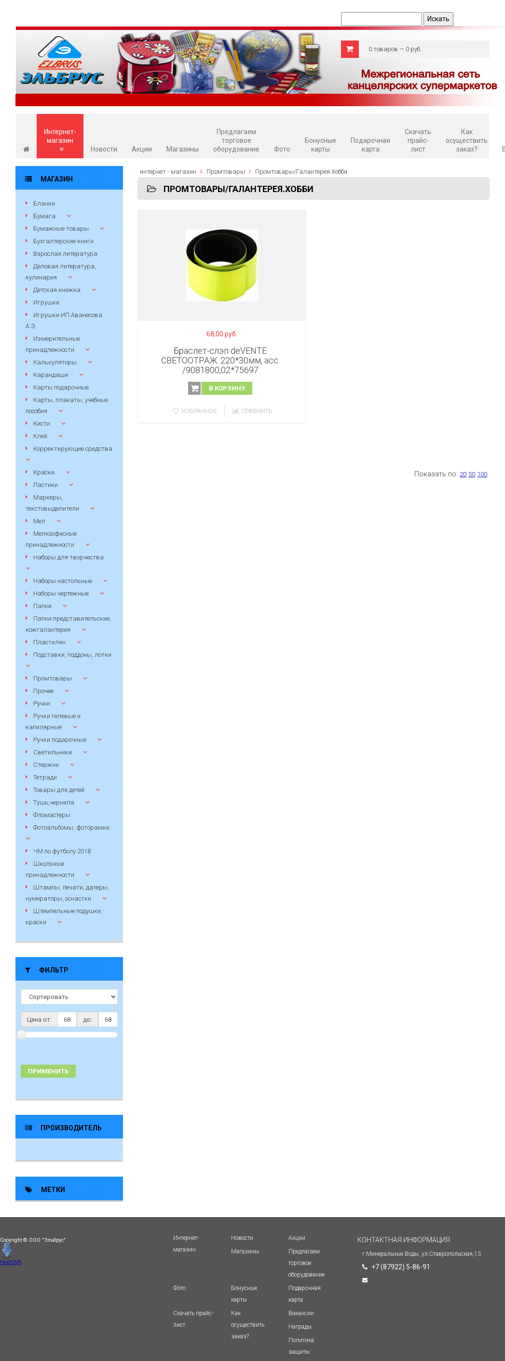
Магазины (182, 149)
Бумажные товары (61, 228)
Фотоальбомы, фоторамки (71, 827)
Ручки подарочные (59, 739)
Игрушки (46, 302)
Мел (39, 521)
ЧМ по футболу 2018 (62, 851)
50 (471, 474)
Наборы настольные (62, 580)
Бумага (44, 216)
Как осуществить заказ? (467, 140)
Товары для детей (58, 789)
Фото (282, 149)
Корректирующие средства (72, 448)
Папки (42, 606)
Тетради (45, 777)
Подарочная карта (370, 145)
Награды (300, 1326)
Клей (40, 436)
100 (482, 474)
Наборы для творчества (68, 557)
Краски (44, 472)
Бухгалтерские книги (63, 241)
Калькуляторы (55, 362)
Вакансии (301, 1313)
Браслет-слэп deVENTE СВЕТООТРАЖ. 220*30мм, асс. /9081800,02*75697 (220, 360)
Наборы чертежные (61, 593)
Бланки (44, 203)
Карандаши (50, 374)
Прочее (43, 690)
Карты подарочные (61, 387)
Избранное (195, 411)
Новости (104, 149)
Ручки (41, 703)
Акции (142, 149)
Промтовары (52, 678)
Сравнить (252, 411)
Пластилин (49, 642)
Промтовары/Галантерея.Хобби (301, 171)
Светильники (52, 752)
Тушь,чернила (53, 802)
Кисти (41, 423)
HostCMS (10, 1262)
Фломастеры (51, 815)
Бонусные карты (320, 145)
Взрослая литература (65, 253)
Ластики (45, 484)
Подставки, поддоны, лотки (72, 654)
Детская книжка (57, 289)
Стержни (46, 764)
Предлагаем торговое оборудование (236, 140)
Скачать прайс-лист (418, 140)
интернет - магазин (168, 171)
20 (463, 474)
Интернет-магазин (60, 140)
